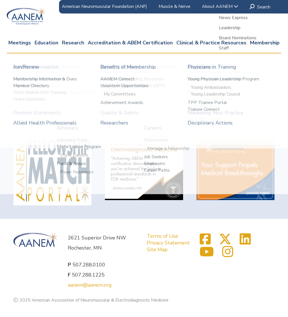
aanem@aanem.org (90, 285)
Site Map (157, 249)
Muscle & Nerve (174, 6)
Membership (265, 42)
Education (46, 42)
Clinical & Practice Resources (211, 42)
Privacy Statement (168, 242)
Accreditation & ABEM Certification (130, 42)
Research (73, 42)
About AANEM (220, 6)
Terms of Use (162, 236)
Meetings (19, 42)
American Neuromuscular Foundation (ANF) (104, 6)
